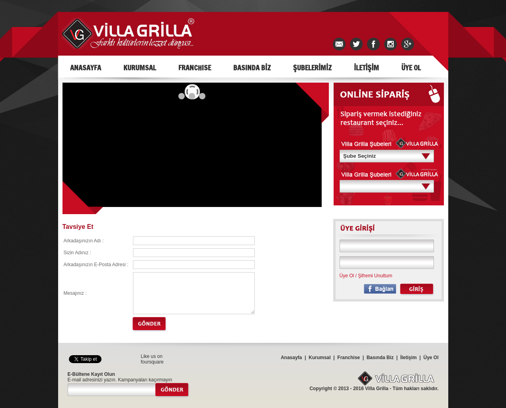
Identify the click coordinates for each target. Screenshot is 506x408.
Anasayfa (291, 357)
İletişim (408, 357)
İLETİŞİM (366, 67)
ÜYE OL (411, 67)
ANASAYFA (85, 67)
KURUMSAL (139, 67)
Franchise (348, 357)
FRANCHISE (194, 67)
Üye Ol (347, 275)
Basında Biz (380, 357)
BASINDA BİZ (252, 67)
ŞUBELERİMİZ (312, 67)
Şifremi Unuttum (375, 275)
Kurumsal (319, 357)
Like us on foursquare (152, 359)
